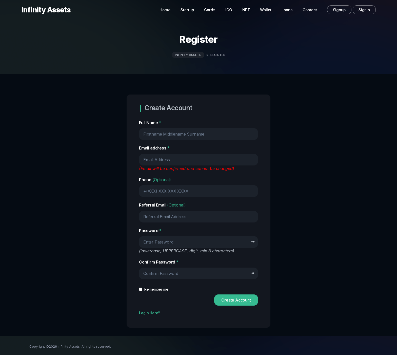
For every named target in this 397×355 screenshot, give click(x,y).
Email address (154, 148)
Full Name (150, 122)
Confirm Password (158, 262)
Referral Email (162, 205)
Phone (155, 179)
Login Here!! (149, 313)
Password (150, 230)
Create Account (236, 300)
